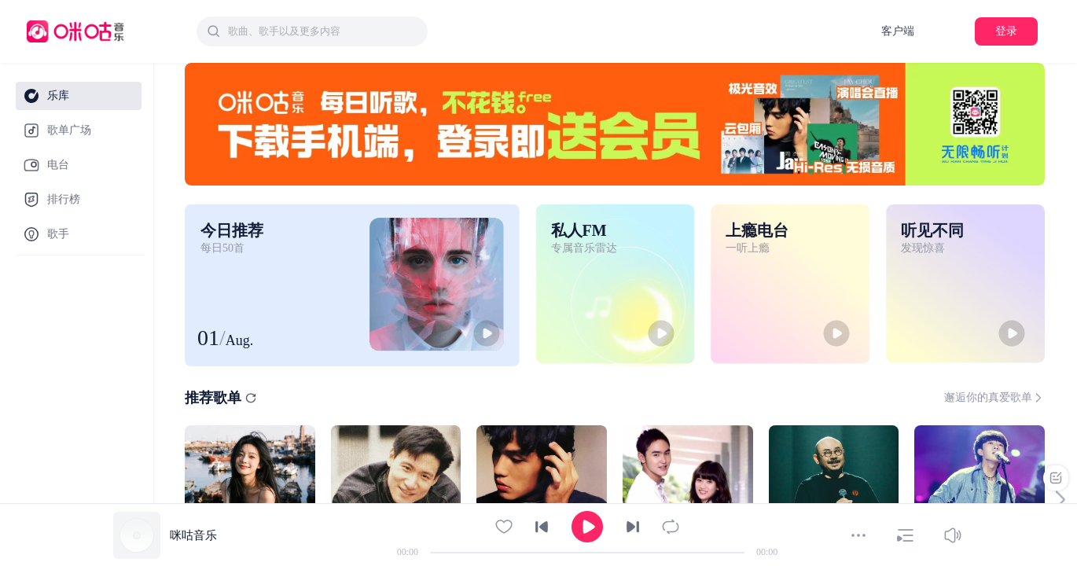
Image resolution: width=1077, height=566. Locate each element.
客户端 (897, 31)
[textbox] (323, 31)
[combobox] (312, 31)
